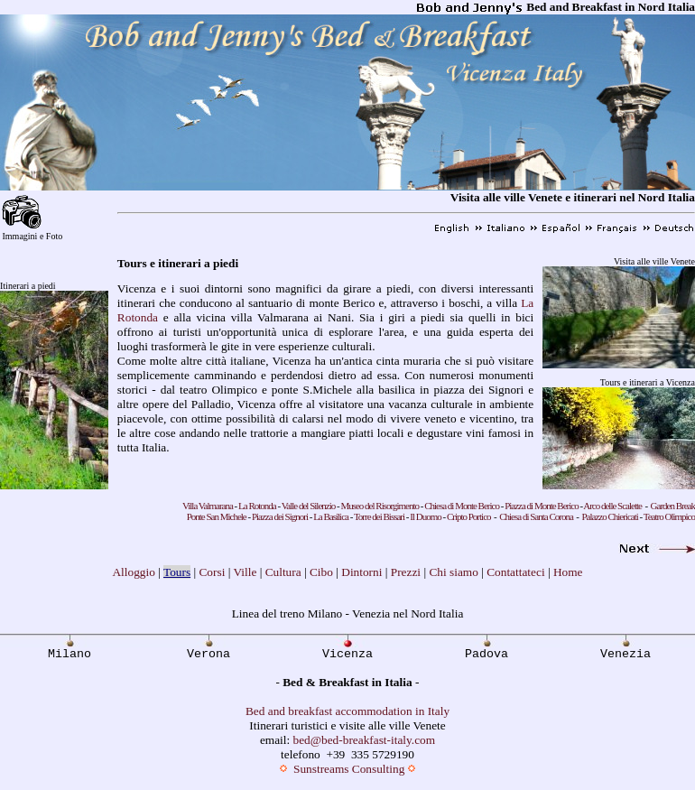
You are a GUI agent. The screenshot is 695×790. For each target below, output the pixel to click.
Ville (244, 572)
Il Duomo (425, 516)
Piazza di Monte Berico (542, 505)
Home (568, 572)
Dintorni (361, 572)
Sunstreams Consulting (348, 769)
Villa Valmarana (207, 505)
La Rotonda (257, 505)
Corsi (212, 572)
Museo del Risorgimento (379, 505)
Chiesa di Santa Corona (536, 516)
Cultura (283, 572)
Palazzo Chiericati (609, 516)
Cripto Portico (469, 516)
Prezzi (406, 572)
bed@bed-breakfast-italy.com (364, 740)
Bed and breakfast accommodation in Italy (347, 711)
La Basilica (330, 516)
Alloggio (133, 572)
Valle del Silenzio (309, 505)
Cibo (321, 572)
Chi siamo (453, 572)
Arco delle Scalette (612, 505)
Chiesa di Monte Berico (461, 505)
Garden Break (673, 505)
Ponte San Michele (216, 516)
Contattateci (515, 572)
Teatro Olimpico (669, 516)
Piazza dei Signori (280, 516)
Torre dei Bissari (380, 516)
